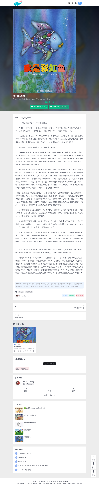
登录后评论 (49, 364)
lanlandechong (23, 295)
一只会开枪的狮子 (30, 422)
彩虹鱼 (21, 292)
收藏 (71, 295)
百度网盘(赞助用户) (39, 107)
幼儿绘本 (27, 99)
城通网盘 (54, 107)
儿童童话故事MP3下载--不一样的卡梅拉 (33, 465)
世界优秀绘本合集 (30, 415)
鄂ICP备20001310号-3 (23, 483)
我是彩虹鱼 (29, 292)
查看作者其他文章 (49, 395)
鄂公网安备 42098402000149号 (40, 483)
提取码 (65, 107)
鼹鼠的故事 (28, 430)
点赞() (79, 295)
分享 (65, 295)
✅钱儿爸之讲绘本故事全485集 (34, 408)
